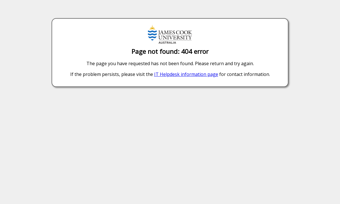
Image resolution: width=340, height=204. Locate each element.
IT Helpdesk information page (186, 74)
